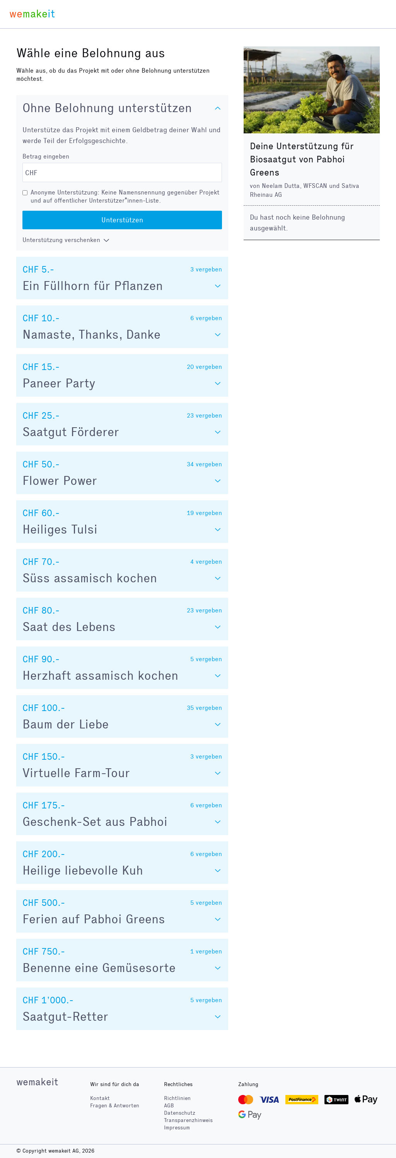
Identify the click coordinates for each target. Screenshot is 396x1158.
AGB (169, 1105)
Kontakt (100, 1098)
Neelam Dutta (281, 185)
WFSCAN (315, 185)
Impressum (177, 1127)
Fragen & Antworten (114, 1105)
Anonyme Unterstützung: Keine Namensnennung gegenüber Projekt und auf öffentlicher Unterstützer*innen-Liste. (125, 196)
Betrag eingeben (45, 156)
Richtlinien (177, 1098)
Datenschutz (179, 1113)
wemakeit (37, 1082)
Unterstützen (122, 220)
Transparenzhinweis (188, 1120)
